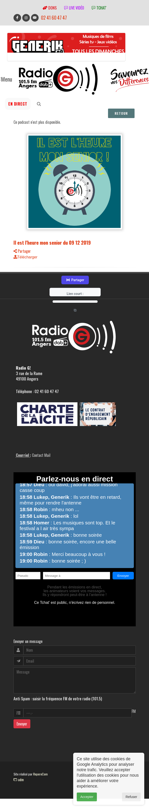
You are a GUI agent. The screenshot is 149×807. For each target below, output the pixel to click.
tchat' (99, 8)
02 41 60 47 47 (54, 17)
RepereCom (40, 767)
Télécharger (25, 257)
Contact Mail (41, 448)
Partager (22, 251)
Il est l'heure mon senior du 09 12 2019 (52, 242)
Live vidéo (74, 8)
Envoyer (22, 717)
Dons (50, 8)
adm (19, 772)
